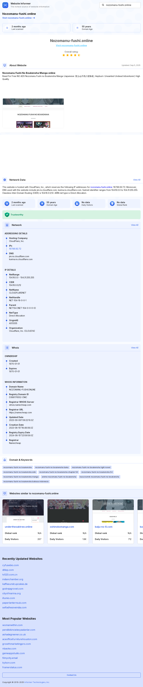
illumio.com (8, 598)
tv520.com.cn (9, 574)
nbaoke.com (9, 648)
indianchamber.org (12, 579)
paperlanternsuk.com (14, 602)
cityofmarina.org (11, 593)
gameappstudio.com (13, 653)
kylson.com (8, 662)
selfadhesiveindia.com (14, 607)
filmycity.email (10, 657)
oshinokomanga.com (62, 526)
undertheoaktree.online (18, 526)
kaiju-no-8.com (103, 526)
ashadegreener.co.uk (14, 634)
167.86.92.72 (15, 248)
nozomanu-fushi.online (101, 187)
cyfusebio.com (10, 565)
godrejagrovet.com (12, 588)
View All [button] (136, 180)
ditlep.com (8, 569)
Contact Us (71, 675)
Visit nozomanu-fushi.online (18, 18)
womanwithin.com (12, 625)
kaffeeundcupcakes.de (15, 584)
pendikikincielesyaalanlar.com (18, 629)
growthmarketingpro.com (16, 643)
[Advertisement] (71, 89)
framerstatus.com (12, 667)
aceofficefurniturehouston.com (19, 639)
